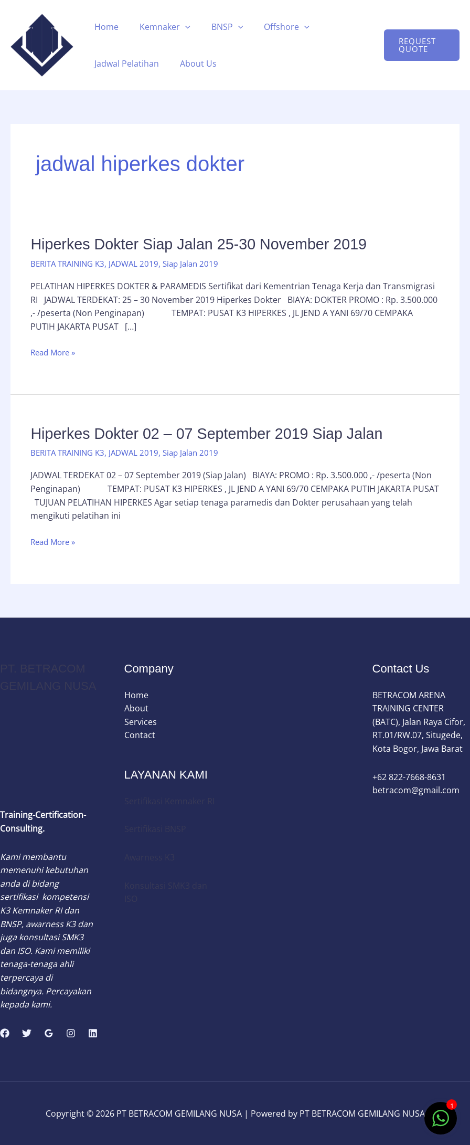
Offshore (272, 27)
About (136, 708)
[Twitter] (26, 1033)
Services (140, 721)
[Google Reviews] (49, 1033)
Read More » (55, 353)
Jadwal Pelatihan (124, 63)
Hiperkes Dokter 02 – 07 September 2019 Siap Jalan (214, 433)
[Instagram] (71, 1033)
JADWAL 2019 (140, 263)
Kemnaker (158, 27)
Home (104, 27)
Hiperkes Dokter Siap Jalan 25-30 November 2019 (206, 244)
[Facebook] (4, 1033)
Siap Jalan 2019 (199, 263)
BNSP (217, 27)
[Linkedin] (93, 1033)
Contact (139, 735)
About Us (192, 63)
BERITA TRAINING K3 (70, 263)
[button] (179, 27)
